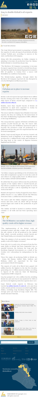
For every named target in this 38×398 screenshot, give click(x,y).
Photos (14, 353)
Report (2, 350)
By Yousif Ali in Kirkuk (8, 45)
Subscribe (31, 342)
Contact (27, 350)
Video (26, 348)
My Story (15, 348)
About (26, 353)
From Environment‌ (17, 350)
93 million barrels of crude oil (16, 286)
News (2, 348)
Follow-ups (3, 353)
